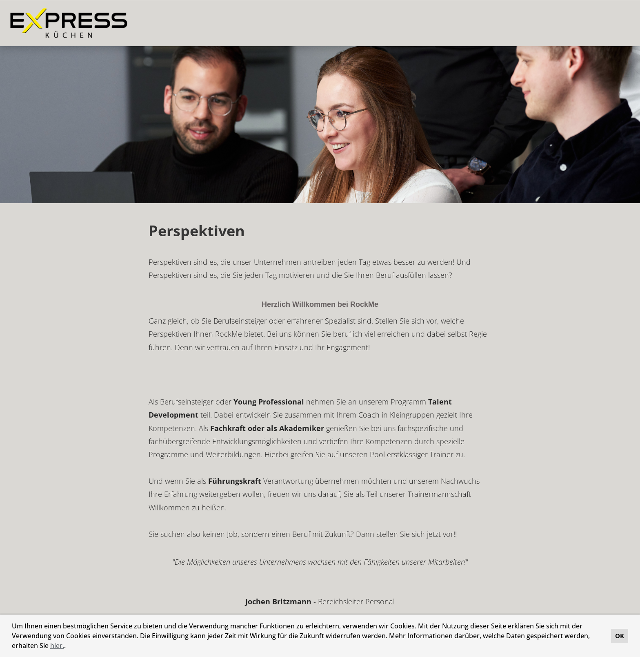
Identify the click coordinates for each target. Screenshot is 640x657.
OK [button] (619, 636)
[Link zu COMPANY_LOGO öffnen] (68, 23)
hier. (57, 645)
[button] (68, 647)
